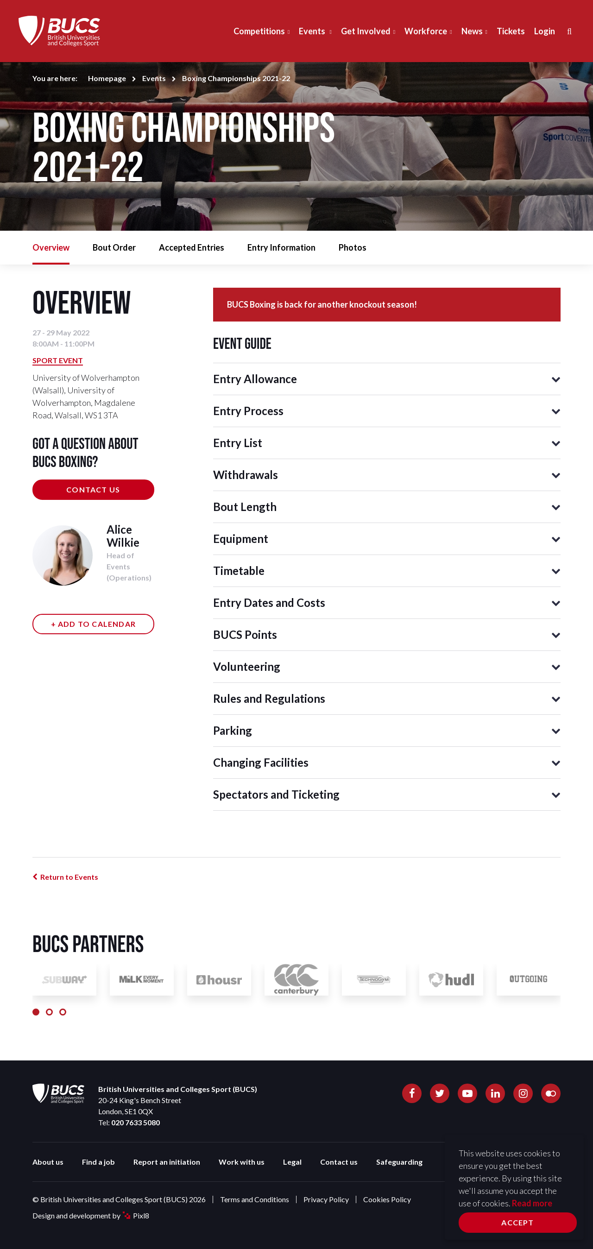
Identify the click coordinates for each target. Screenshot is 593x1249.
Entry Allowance (255, 378)
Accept (517, 1222)
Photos (352, 247)
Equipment (240, 538)
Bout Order (114, 247)
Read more (532, 1203)
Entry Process (248, 410)
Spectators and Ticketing (276, 794)
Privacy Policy (326, 1199)
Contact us (93, 489)
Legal (292, 1161)
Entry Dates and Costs (269, 602)
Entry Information (281, 247)
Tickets (511, 31)
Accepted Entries (191, 247)
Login (544, 31)
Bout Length (245, 506)
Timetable (239, 570)
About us (47, 1161)
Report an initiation (166, 1161)
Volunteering (246, 666)
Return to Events (69, 876)
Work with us (242, 1161)
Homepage (107, 78)
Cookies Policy (387, 1199)
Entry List (237, 442)
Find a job (98, 1161)
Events (313, 31)
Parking (232, 730)
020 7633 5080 (135, 1122)
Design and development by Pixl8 (90, 1215)
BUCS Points (245, 634)
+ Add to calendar (93, 623)
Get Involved (366, 31)
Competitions (259, 31)
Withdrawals (245, 474)
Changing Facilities (261, 762)
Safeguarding (399, 1161)
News (472, 31)
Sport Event (57, 360)
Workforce (425, 31)
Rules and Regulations (269, 698)
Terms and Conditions (254, 1199)
